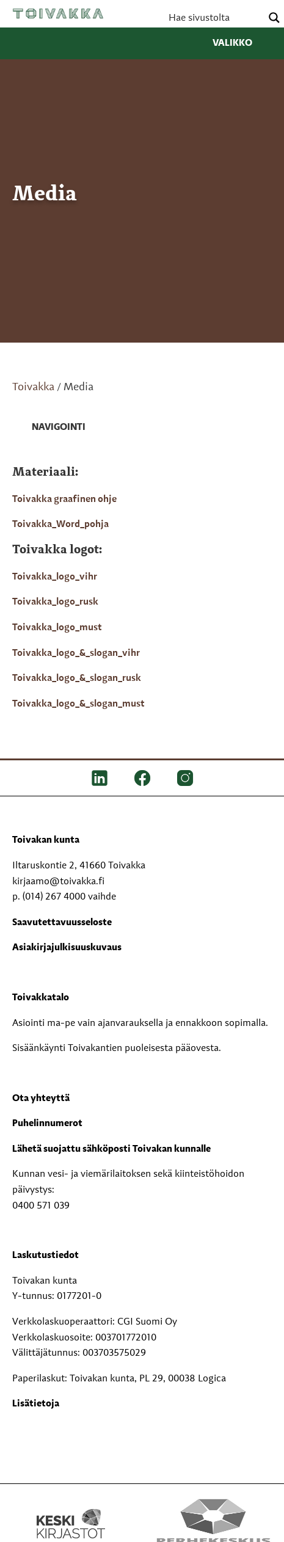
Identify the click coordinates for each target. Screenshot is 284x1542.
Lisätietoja (35, 1404)
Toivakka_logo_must (57, 628)
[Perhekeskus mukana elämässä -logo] (213, 1524)
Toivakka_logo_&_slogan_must (78, 704)
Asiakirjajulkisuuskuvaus (67, 948)
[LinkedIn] (99, 778)
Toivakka (58, 13)
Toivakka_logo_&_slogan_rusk (76, 678)
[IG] (185, 778)
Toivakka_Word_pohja (60, 524)
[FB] (142, 778)
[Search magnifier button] (274, 17)
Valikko (242, 43)
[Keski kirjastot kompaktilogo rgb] (71, 1511)
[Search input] (214, 17)
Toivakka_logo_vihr (54, 577)
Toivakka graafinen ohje (64, 499)
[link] (49, 428)
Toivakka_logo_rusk (55, 602)
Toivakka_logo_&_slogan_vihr (76, 653)
